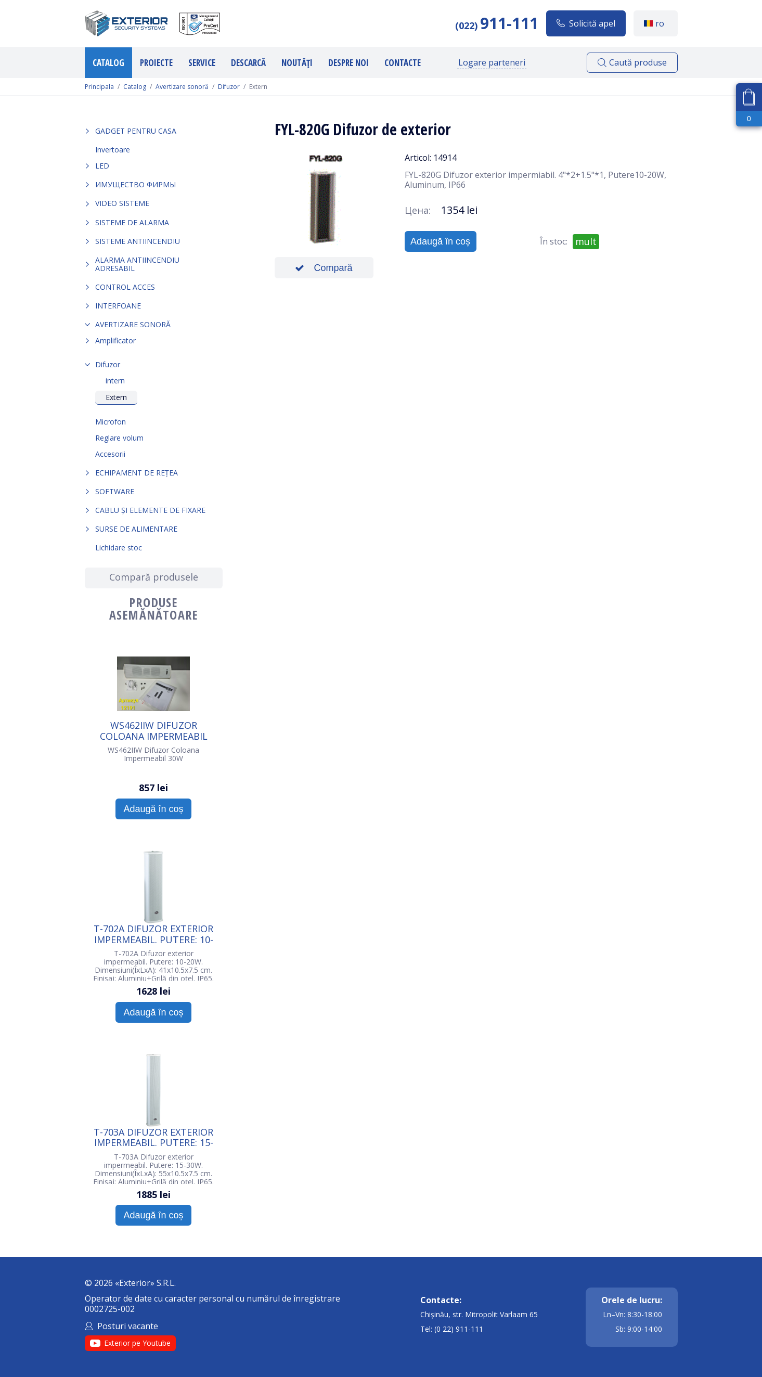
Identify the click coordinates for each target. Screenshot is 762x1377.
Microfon (110, 422)
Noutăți (297, 63)
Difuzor (229, 87)
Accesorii (110, 454)
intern (115, 380)
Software (114, 491)
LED (102, 166)
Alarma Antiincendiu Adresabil (137, 264)
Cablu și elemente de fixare (150, 510)
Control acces (125, 287)
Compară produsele (153, 577)
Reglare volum (119, 438)
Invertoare (112, 150)
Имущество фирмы (135, 184)
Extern (116, 397)
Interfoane (118, 306)
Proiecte (156, 63)
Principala (99, 87)
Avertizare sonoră (182, 87)
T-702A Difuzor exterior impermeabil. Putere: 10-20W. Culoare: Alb (153, 933)
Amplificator (115, 340)
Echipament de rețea (136, 473)
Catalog (108, 63)
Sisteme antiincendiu (137, 241)
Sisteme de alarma (132, 222)
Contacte (402, 63)
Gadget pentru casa (135, 131)
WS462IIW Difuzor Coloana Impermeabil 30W (154, 730)
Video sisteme (122, 203)
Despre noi (348, 63)
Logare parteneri (491, 62)
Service (201, 63)
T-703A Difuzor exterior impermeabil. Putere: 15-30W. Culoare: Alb (153, 1137)
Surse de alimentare (136, 529)
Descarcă (248, 63)
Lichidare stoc (118, 547)
